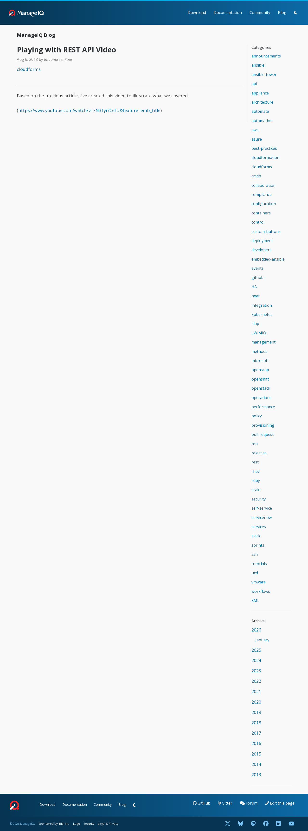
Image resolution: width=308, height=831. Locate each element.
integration (261, 305)
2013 (256, 774)
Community (260, 12)
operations (261, 397)
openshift (260, 379)
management (263, 342)
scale (255, 489)
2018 (256, 722)
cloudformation (265, 157)
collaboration (263, 185)
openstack (260, 388)
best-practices (264, 148)
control (257, 222)
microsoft (260, 360)
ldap (255, 323)
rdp (254, 443)
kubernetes (261, 314)
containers (261, 213)
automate (260, 111)
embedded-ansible (268, 259)
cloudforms (29, 69)
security (258, 499)
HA (254, 286)
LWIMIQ (258, 333)
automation (262, 120)
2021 (256, 691)
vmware (258, 582)
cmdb (256, 176)
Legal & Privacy (108, 824)
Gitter (225, 803)
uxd (254, 572)
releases (259, 453)
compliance (261, 194)
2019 (256, 712)
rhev (255, 471)
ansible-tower (263, 74)
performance (263, 406)
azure (256, 139)
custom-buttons (266, 231)
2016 (256, 743)
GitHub (201, 803)
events (257, 268)
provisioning (262, 425)
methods (259, 351)
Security (89, 824)
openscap (260, 369)
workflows (260, 591)
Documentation (228, 12)
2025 (256, 650)
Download (197, 12)
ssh (254, 554)
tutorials (259, 563)
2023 (256, 671)
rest (255, 462)
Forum (248, 803)
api (254, 83)
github (257, 277)
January (262, 640)
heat (255, 296)
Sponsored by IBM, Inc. (54, 824)
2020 (256, 702)
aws (254, 129)
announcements (266, 56)
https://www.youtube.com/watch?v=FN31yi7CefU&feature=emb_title (89, 110)
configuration (263, 203)
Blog (282, 12)
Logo (76, 824)
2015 (256, 754)
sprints (257, 545)
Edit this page (280, 803)
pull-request (262, 434)
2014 (256, 764)
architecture (262, 102)
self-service (261, 508)
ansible (257, 65)
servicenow (261, 517)
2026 (256, 630)
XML (255, 600)
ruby (255, 480)
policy (256, 416)
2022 (256, 681)
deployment (262, 240)
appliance (260, 93)
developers (261, 249)
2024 (256, 660)
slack (255, 535)
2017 (256, 733)
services (258, 526)
